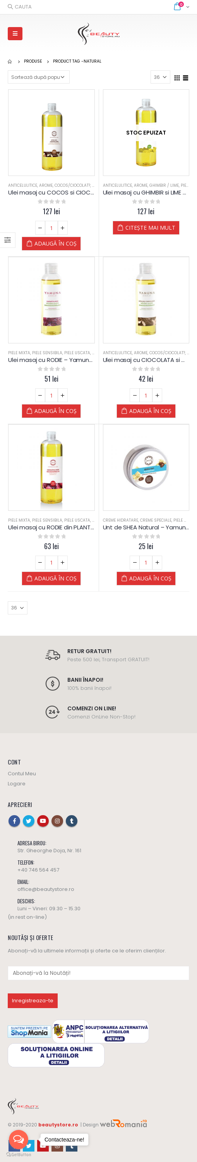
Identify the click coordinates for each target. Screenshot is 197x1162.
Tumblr (71, 821)
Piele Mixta (19, 353)
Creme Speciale (155, 520)
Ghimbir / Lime (164, 185)
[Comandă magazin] (39, 77)
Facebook (14, 821)
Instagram (57, 821)
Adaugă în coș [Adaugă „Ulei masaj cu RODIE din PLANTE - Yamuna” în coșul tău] (55, 578)
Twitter (28, 821)
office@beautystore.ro (45, 889)
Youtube (43, 821)
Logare (17, 783)
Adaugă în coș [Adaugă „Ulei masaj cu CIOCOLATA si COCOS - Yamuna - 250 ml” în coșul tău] (150, 411)
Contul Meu (22, 773)
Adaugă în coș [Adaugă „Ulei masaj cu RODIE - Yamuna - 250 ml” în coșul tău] (55, 411)
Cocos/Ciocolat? (72, 185)
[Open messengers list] (18, 1139)
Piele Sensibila (47, 353)
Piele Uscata (77, 353)
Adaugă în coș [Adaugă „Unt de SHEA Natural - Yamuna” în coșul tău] (150, 578)
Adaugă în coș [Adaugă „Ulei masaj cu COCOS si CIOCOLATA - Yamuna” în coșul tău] (55, 243)
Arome (46, 185)
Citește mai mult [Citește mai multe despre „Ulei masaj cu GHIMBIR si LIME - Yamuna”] (150, 227)
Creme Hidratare (120, 520)
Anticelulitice (22, 185)
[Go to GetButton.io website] (18, 1154)
